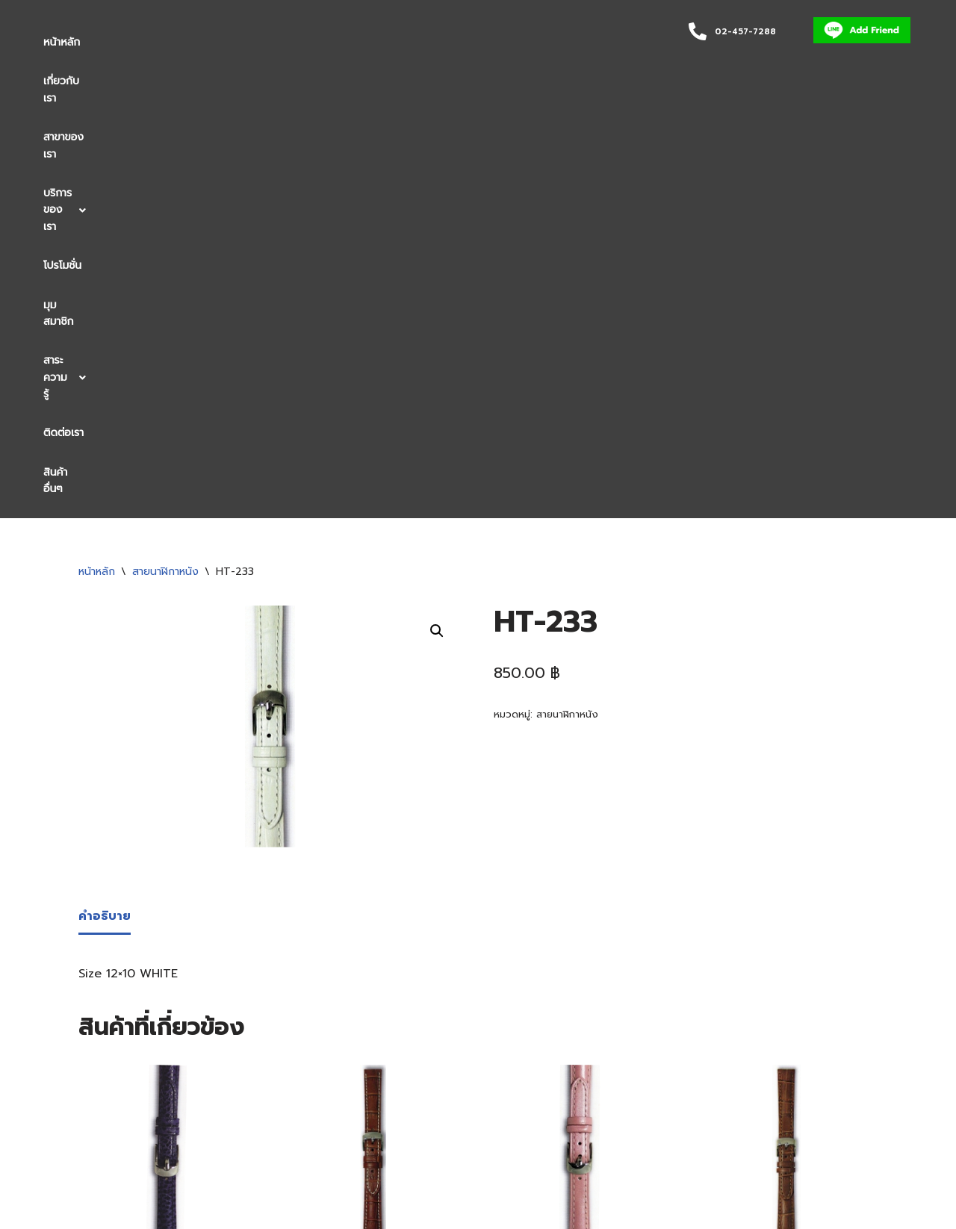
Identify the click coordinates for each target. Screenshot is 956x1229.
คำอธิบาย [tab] (104, 508)
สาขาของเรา (199, 42)
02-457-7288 (745, 31)
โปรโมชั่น (365, 42)
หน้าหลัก (61, 42)
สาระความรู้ (504, 42)
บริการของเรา (286, 42)
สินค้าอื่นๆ (65, 81)
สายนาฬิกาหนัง (165, 164)
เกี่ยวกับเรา (126, 42)
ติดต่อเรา (578, 42)
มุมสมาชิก (428, 42)
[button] (286, 42)
